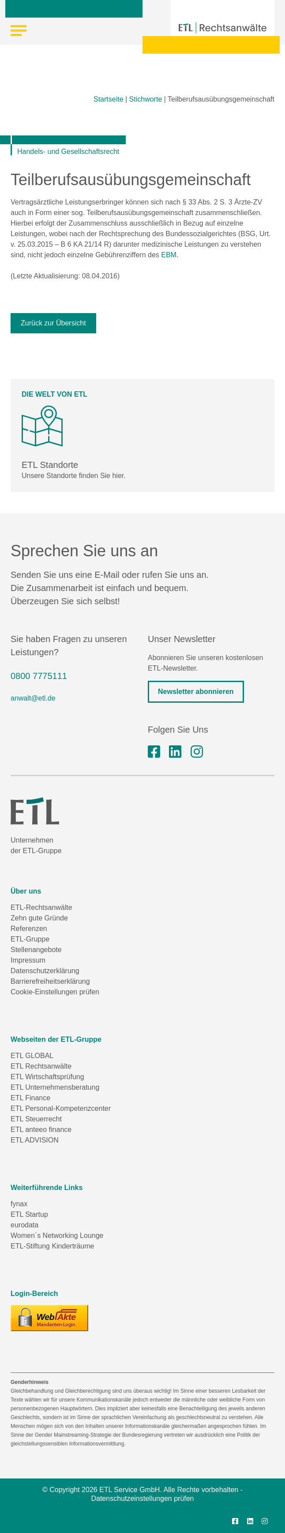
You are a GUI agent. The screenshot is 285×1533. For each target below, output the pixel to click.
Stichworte (145, 99)
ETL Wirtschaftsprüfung (47, 1076)
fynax (19, 1204)
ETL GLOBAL (32, 1055)
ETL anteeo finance (41, 1129)
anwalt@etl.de (33, 698)
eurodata (24, 1225)
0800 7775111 (39, 676)
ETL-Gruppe (30, 939)
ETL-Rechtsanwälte (41, 907)
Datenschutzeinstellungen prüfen (142, 1498)
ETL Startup (29, 1214)
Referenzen (29, 928)
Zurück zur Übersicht (53, 323)
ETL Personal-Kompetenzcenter (61, 1108)
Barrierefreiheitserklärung (50, 981)
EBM (168, 255)
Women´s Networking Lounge (57, 1235)
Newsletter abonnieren (196, 691)
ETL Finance (30, 1098)
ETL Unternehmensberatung (55, 1087)
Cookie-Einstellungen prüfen (55, 992)
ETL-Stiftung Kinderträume (52, 1246)
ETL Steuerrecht (36, 1119)
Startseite (109, 99)
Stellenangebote (36, 949)
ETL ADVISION (35, 1140)
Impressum (28, 960)
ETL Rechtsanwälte (41, 1066)
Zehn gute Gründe (39, 918)
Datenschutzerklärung (45, 971)
